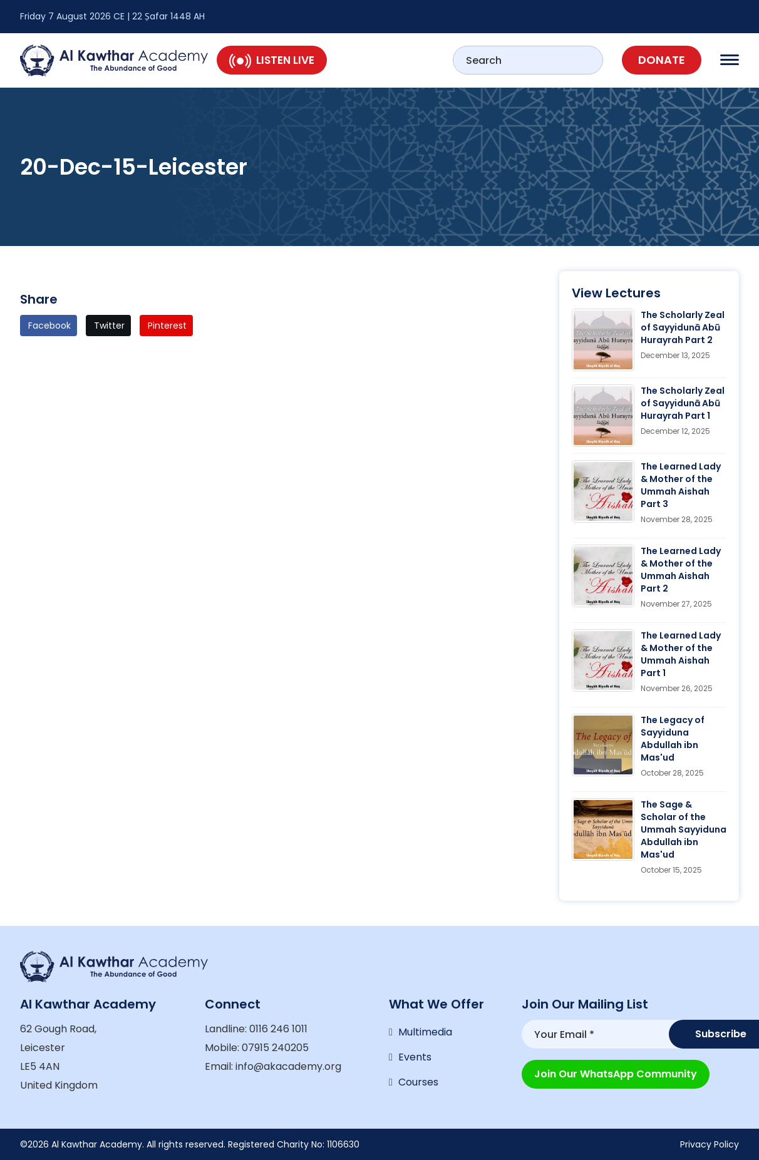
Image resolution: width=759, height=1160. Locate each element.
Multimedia (425, 1032)
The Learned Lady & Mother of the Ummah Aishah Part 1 (681, 654)
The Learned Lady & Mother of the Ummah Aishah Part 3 (681, 485)
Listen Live (271, 60)
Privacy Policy (709, 1144)
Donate (661, 60)
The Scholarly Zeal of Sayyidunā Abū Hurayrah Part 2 (683, 327)
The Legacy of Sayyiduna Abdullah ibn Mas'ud (673, 739)
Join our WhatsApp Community (615, 1074)
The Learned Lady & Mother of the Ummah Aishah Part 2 (681, 570)
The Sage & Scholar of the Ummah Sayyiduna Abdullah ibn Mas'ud (683, 829)
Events (414, 1057)
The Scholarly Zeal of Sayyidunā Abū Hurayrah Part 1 (683, 403)
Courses (418, 1082)
